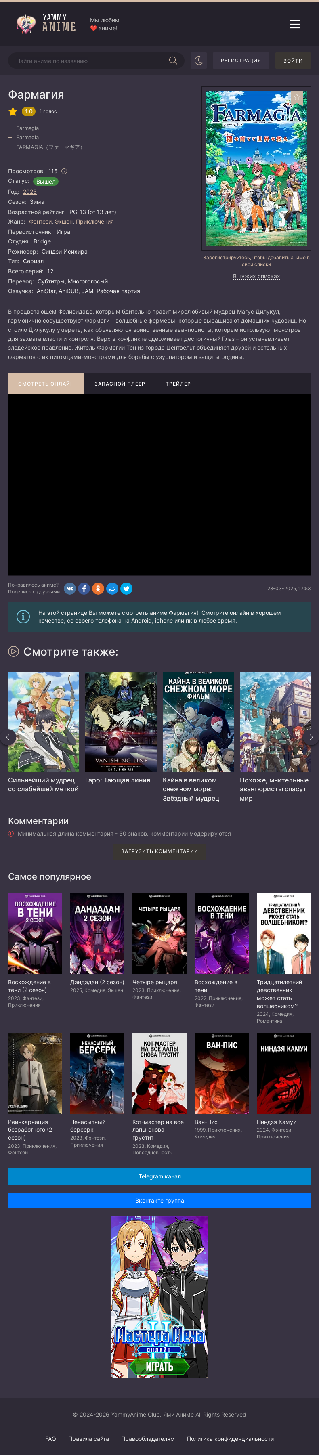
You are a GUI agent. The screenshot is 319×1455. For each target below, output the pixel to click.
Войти (293, 61)
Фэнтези (40, 221)
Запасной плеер (119, 384)
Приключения (95, 221)
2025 (30, 191)
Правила (88, 1438)
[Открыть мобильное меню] (295, 24)
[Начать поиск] (173, 60)
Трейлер (178, 384)
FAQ (50, 1438)
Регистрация (241, 60)
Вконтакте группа (159, 1200)
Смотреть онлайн (46, 384)
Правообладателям (148, 1438)
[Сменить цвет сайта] (199, 60)
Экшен (64, 221)
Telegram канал (160, 1176)
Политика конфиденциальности (230, 1438)
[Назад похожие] (8, 737)
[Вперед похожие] (311, 737)
